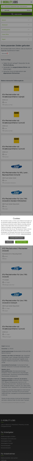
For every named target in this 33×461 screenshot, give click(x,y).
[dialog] (16, 231)
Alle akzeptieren (21, 242)
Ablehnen (9, 242)
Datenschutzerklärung (26, 234)
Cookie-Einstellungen (16, 237)
